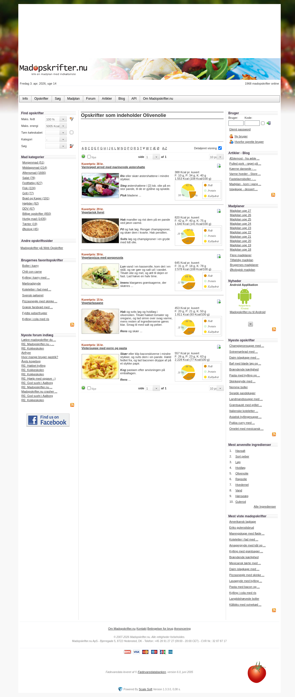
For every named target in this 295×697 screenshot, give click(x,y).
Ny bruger (241, 136)
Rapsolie (241, 479)
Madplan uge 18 (240, 249)
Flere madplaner (240, 255)
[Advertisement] (152, 131)
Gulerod (240, 501)
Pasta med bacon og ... (244, 586)
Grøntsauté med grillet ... (245, 405)
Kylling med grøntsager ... (246, 551)
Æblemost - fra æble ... (244, 158)
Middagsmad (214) (34, 167)
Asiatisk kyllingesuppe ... (245, 416)
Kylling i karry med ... (36, 277)
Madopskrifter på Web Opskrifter (41, 247)
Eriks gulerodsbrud (241, 527)
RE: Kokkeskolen (32, 348)
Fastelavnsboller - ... (242, 179)
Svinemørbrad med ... (243, 351)
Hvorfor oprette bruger (249, 141)
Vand (238, 490)
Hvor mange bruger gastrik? (39, 357)
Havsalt (240, 450)
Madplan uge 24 (240, 223)
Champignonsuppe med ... (246, 345)
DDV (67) (28, 208)
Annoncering (182, 628)
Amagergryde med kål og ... (247, 545)
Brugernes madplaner (244, 264)
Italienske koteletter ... (243, 410)
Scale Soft (145, 689)
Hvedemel (242, 484)
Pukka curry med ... (242, 422)
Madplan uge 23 (240, 228)
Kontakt (141, 628)
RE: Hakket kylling (33, 365)
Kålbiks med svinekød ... (245, 604)
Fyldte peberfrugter (34, 313)
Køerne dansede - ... (242, 168)
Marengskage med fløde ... (247, 533)
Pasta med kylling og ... (244, 375)
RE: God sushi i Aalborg (37, 382)
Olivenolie (241, 473)
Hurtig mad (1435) (34, 218)
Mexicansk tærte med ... (245, 563)
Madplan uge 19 (240, 245)
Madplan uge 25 (240, 219)
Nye (94, 157)
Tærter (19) (29, 224)
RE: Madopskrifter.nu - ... (37, 344)
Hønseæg (241, 496)
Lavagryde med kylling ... (245, 580)
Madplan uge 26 (240, 215)
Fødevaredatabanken (152, 672)
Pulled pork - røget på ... (245, 163)
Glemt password (240, 129)
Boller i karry (30, 265)
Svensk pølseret (32, 295)
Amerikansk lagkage (242, 521)
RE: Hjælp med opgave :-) (38, 378)
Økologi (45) (30, 229)
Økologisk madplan (242, 269)
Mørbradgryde (31, 283)
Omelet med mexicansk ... (246, 428)
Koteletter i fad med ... (36, 289)
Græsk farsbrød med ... (37, 307)
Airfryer (26, 352)
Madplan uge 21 (240, 236)
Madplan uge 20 (240, 240)
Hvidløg (240, 467)
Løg (238, 462)
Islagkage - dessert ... (243, 189)
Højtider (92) (30, 203)
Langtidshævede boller (244, 598)
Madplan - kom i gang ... (245, 184)
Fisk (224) (29, 188)
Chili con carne (32, 271)
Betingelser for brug (160, 628)
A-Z (164, 148)
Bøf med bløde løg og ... (245, 363)
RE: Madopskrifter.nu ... (36, 387)
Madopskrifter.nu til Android (248, 312)
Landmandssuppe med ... (246, 399)
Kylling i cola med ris (35, 319)
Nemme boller (238, 387)
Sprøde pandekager (242, 393)
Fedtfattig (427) (32, 183)
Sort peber (242, 456)
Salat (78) (28, 177)
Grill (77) (28, 193)
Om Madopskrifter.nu (122, 628)
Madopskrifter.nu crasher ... (39, 391)
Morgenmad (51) (33, 162)
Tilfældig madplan (241, 260)
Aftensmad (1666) (34, 172)
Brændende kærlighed (244, 369)
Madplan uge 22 (240, 232)
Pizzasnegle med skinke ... (39, 301)
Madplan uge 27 (240, 210)
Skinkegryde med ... (242, 381)
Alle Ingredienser (265, 506)
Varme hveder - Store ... (245, 173)
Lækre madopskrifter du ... (38, 339)
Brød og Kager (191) (35, 198)
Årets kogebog (30, 361)
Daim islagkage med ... (244, 357)
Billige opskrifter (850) (36, 213)
